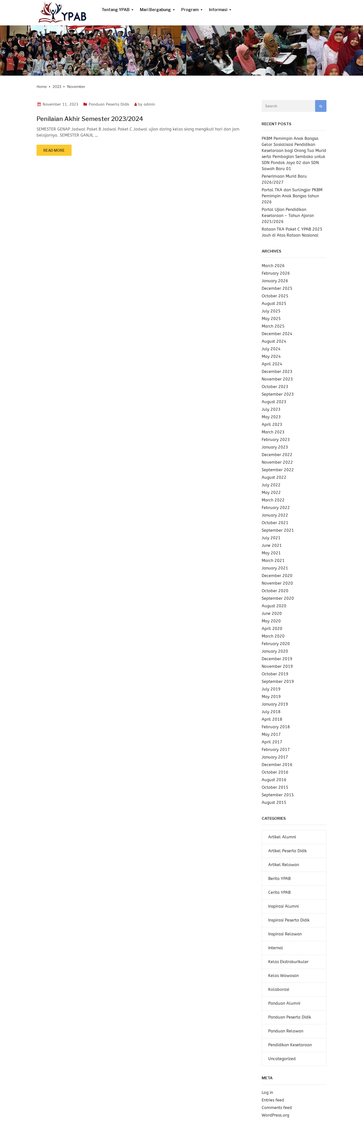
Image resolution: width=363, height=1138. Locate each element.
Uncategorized (282, 1058)
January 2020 (275, 651)
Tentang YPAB (116, 9)
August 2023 (274, 401)
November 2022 (277, 462)
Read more (54, 150)
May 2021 (271, 553)
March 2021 (273, 560)
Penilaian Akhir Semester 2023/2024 (90, 118)
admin (149, 104)
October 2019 (275, 674)
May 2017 (271, 734)
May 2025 (271, 318)
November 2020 (277, 583)
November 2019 (277, 666)
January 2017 (275, 757)
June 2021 (272, 545)
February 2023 (276, 439)
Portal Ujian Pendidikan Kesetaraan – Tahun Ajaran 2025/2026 (288, 215)
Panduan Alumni (284, 1003)
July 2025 (271, 311)
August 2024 (274, 341)
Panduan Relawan (285, 1031)
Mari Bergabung (155, 9)
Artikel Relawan (283, 864)
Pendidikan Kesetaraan (290, 1044)
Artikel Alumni (282, 837)
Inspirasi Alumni (283, 906)
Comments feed (277, 1107)
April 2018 (272, 719)
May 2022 (271, 492)
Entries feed (273, 1100)
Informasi (218, 9)
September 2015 (278, 795)
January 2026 (275, 280)
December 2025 (277, 288)
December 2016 (277, 764)
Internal (275, 947)
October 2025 (275, 296)
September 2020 (278, 598)
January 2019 (275, 704)
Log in (267, 1092)
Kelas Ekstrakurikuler (288, 961)
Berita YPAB (279, 878)
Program (190, 9)
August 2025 (274, 303)
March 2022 (273, 500)
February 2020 (276, 643)
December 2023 (277, 371)
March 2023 (273, 432)
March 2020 (273, 636)
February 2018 (276, 726)
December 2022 (277, 454)
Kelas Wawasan (283, 975)
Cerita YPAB (279, 892)
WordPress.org (275, 1115)
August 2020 (274, 606)
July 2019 (271, 689)
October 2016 (275, 772)
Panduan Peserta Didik (109, 104)
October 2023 (275, 386)
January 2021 (275, 568)
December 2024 (277, 333)
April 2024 (272, 364)
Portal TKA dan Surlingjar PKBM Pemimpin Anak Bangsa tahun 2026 (292, 195)
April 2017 (272, 742)
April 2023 (272, 424)
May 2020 (271, 621)
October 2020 (275, 590)
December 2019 (277, 658)
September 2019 (278, 681)
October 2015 (275, 787)
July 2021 (271, 537)
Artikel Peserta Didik (287, 850)
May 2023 (271, 417)
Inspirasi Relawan (285, 934)
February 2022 (276, 507)
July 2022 (271, 485)
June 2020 (272, 613)
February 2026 (276, 273)
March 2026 (273, 265)
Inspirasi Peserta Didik (289, 920)
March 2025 (273, 326)
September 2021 (278, 530)
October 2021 (275, 522)
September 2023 (278, 394)
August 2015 (274, 802)
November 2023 (277, 379)
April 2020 (272, 628)
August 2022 (274, 477)
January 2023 (275, 447)
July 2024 (271, 348)
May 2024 (271, 356)
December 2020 (277, 575)
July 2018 (271, 711)
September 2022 (278, 469)
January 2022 (275, 515)
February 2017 (276, 749)
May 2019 (271, 696)
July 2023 (271, 409)
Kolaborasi (278, 989)
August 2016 (274, 779)
